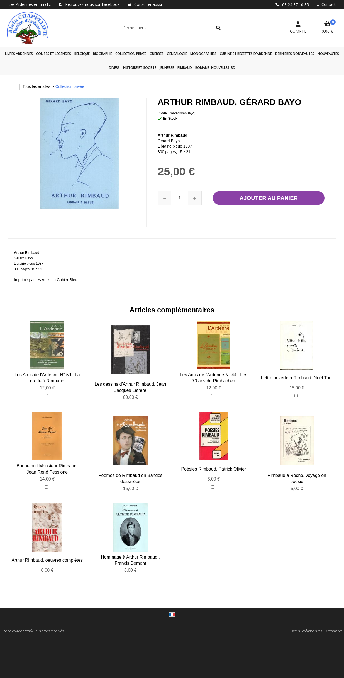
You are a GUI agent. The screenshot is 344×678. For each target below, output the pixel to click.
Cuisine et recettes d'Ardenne (246, 53)
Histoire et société (139, 67)
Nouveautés (328, 53)
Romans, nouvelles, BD (215, 67)
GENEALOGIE (177, 53)
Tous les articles (36, 86)
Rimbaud (184, 67)
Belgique (82, 53)
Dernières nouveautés (294, 53)
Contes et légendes (53, 53)
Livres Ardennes (19, 53)
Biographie (102, 53)
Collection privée (130, 53)
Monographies (203, 53)
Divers (114, 67)
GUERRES (157, 53)
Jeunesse (167, 67)
